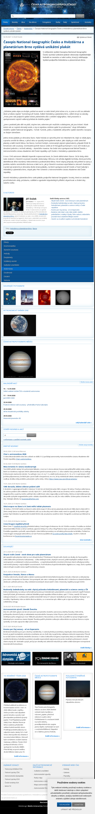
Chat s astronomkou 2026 (14, 454)
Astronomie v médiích (42, 781)
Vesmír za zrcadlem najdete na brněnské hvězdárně (69, 219)
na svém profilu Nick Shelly (62, 534)
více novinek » (86, 540)
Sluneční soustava (11, 250)
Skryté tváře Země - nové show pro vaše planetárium (69, 201)
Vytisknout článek (86, 37)
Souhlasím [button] (64, 804)
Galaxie (66, 772)
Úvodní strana (8, 28)
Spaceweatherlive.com (30, 499)
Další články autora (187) (59, 199)
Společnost (75, 22)
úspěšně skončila (20, 526)
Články (5, 22)
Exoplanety (8, 257)
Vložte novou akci (87, 382)
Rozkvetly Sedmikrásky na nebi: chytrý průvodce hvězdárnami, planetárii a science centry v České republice (68, 205)
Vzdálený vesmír (10, 261)
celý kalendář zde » (84, 422)
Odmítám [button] (78, 804)
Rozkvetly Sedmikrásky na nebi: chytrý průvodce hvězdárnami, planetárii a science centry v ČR (45, 589)
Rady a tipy (38, 778)
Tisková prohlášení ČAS (13, 769)
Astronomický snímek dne (15, 310)
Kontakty (88, 22)
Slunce (35, 229)
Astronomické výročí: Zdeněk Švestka (20, 609)
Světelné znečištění (11, 265)
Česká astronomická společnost (19, 795)
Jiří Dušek (19, 37)
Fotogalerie (47, 22)
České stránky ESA (12, 783)
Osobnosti (8, 272)
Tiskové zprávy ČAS (12, 772)
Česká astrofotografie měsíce (17, 341)
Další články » (86, 648)
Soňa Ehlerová (21, 451)
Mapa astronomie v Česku (44, 784)
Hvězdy (7, 253)
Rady (65, 22)
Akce (23, 22)
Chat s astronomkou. (24, 459)
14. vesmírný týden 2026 (15, 676)
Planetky (67, 776)
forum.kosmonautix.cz (23, 536)
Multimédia (28, 28)
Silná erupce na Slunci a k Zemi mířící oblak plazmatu (27, 506)
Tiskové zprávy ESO (12, 779)
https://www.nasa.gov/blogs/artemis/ (63, 479)
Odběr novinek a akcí (13, 429)
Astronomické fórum (41, 788)
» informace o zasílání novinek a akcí (17, 439)
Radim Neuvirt (21, 607)
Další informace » (21, 756)
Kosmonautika (9, 246)
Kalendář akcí (10, 383)
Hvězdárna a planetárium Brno (21, 229)
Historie (7, 280)
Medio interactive (35, 806)
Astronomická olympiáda (14, 776)
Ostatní (7, 276)
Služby (58, 22)
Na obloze (32, 22)
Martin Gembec (21, 464)
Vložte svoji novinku (86, 445)
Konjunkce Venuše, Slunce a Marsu (18, 574)
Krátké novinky (10, 446)
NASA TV (8, 786)
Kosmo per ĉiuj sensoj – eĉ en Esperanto (65, 210)
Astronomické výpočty (42, 774)
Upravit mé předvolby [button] (71, 809)
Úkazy (6, 242)
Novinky (15, 22)
